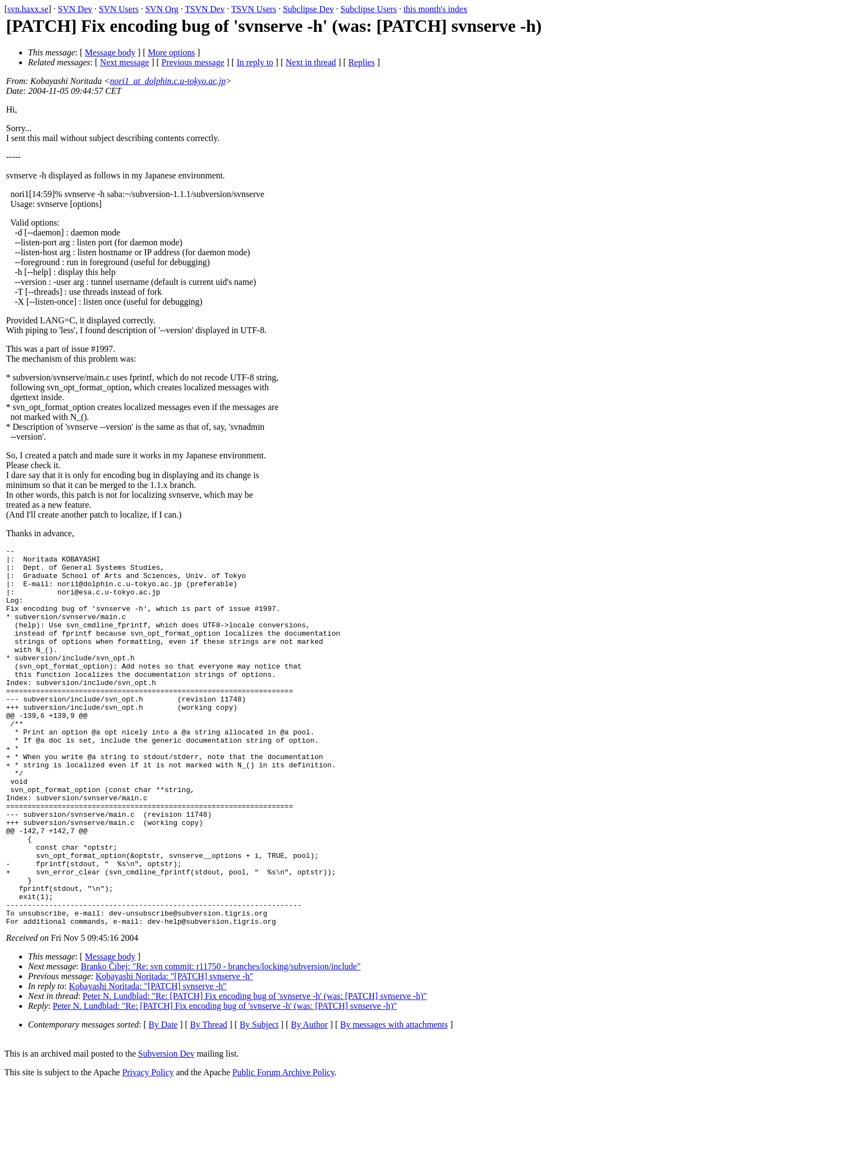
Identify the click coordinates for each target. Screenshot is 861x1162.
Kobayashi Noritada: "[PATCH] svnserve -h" (174, 1052)
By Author (309, 1100)
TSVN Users (253, 9)
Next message (124, 62)
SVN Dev (75, 9)
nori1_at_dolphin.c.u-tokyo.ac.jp (168, 81)
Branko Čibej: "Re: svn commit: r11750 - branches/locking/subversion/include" (221, 1042)
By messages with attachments (394, 1100)
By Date (163, 1100)
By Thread (208, 1100)
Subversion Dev (166, 1129)
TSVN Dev (205, 9)
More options (171, 52)
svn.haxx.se (27, 9)
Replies (361, 62)
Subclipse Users (368, 9)
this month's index (436, 9)
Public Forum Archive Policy (283, 1148)
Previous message (192, 62)
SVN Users (118, 9)
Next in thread (311, 62)
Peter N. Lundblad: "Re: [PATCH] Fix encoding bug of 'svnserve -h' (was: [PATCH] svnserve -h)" (254, 1071)
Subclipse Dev (308, 9)
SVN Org (161, 9)
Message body (110, 52)
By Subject (258, 1100)
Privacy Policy (148, 1148)
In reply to (255, 62)
